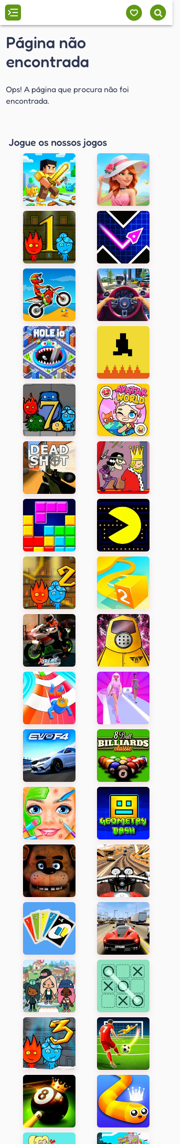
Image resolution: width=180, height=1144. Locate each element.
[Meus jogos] (133, 13)
